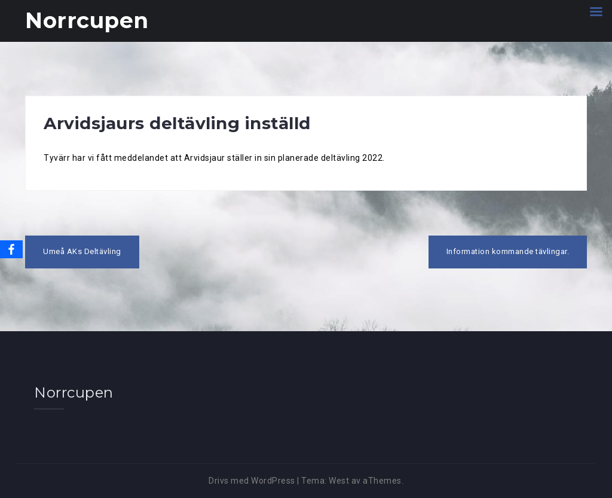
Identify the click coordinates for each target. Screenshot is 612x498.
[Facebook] (11, 249)
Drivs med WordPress (252, 480)
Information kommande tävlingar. (508, 251)
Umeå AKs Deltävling (82, 251)
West (339, 480)
